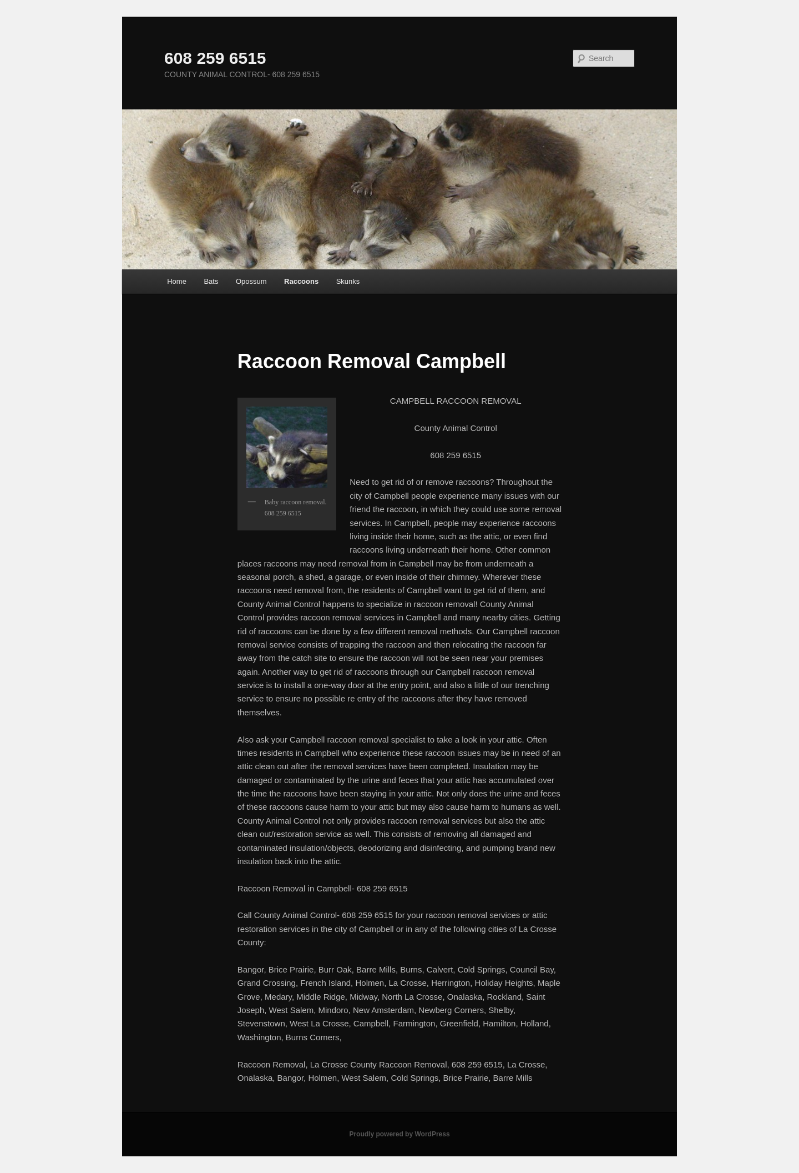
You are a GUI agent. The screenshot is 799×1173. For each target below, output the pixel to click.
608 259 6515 (215, 58)
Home (176, 281)
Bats (211, 281)
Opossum (251, 281)
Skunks (348, 281)
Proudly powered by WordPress (399, 1134)
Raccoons (301, 281)
